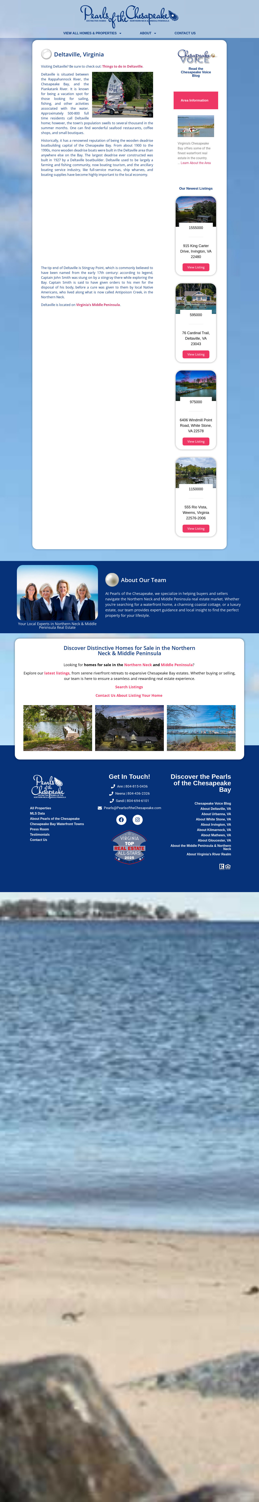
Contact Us (185, 33)
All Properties (40, 808)
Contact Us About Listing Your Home (129, 695)
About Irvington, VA (216, 824)
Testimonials (40, 834)
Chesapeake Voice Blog (213, 803)
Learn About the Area (196, 163)
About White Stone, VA (213, 819)
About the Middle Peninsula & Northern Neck (201, 847)
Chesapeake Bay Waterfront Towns (57, 824)
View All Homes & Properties (92, 33)
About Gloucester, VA (214, 840)
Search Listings (129, 686)
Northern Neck (138, 664)
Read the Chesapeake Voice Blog (196, 72)
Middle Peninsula (177, 664)
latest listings (57, 673)
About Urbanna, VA (216, 814)
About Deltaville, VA (215, 808)
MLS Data (37, 813)
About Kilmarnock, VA (214, 830)
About (148, 33)
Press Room (39, 829)
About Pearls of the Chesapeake (55, 818)
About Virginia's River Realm (209, 854)
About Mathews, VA (216, 835)
